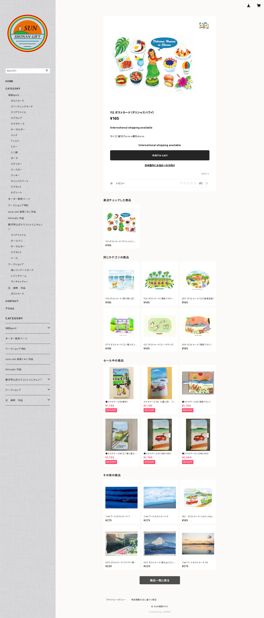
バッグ (14, 135)
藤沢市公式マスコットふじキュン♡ (23, 379)
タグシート (16, 192)
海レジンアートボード (22, 270)
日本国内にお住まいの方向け (160, 165)
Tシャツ (15, 140)
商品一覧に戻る (160, 580)
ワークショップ (16, 264)
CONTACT (12, 301)
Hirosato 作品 (16, 218)
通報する (205, 174)
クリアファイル (18, 112)
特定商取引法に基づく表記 (144, 599)
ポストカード (17, 100)
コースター (16, 169)
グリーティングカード (22, 106)
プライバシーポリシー (116, 599)
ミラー (14, 146)
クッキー (15, 175)
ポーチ (14, 158)
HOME (9, 81)
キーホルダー (18, 129)
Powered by (160, 612)
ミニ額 (14, 152)
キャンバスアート (19, 181)
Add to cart (160, 155)
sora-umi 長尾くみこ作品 (22, 211)
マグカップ (16, 118)
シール (14, 257)
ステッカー (16, 163)
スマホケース (18, 123)
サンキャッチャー (19, 281)
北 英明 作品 (17, 287)
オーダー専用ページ (19, 198)
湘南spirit (13, 95)
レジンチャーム (19, 275)
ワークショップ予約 (18, 205)
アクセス (9, 308)
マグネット (16, 186)
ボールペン (17, 240)
